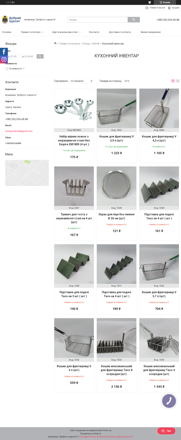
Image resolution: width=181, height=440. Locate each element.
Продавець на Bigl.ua (90, 433)
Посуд (86, 43)
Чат (166, 431)
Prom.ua (107, 430)
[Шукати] (134, 19)
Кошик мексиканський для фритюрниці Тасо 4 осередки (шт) (159, 370)
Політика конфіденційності (119, 436)
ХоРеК (96, 43)
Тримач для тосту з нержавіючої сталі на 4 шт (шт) (74, 218)
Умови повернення (151, 32)
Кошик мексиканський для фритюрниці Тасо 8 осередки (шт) (116, 370)
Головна (6, 32)
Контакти (94, 32)
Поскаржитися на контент (92, 436)
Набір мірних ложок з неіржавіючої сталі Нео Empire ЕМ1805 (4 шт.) (74, 140)
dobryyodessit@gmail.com (19, 131)
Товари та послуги (30, 32)
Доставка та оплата (120, 32)
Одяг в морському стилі (65, 32)
